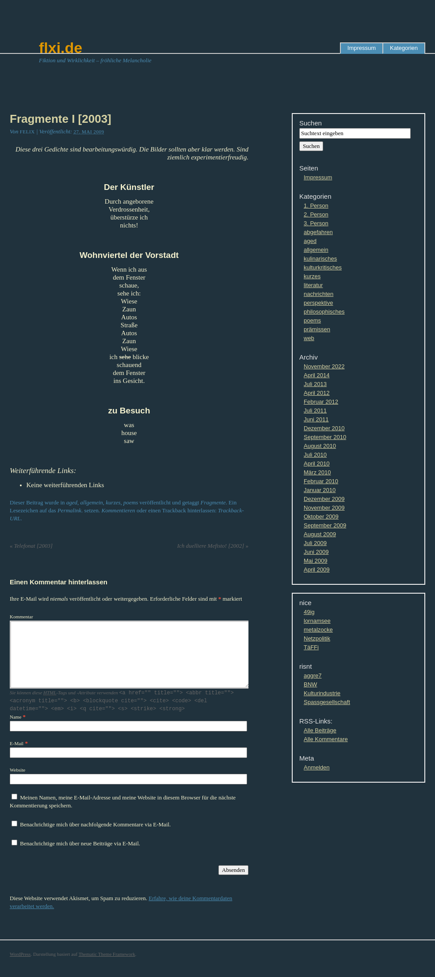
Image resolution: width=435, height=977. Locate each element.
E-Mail (16, 743)
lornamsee (317, 620)
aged (71, 502)
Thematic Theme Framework (107, 953)
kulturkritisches (323, 267)
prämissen (317, 329)
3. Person (316, 223)
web (309, 338)
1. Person (316, 205)
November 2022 (324, 366)
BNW (310, 684)
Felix (27, 131)
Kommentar (21, 616)
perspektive (318, 302)
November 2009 (324, 507)
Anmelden (317, 767)
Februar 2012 (321, 401)
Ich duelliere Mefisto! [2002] (212, 545)
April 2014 (317, 375)
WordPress (20, 953)
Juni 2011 (316, 419)
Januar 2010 (320, 490)
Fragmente (213, 502)
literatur (313, 285)
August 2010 (320, 446)
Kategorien (404, 48)
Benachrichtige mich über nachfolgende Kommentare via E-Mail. (95, 824)
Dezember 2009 (324, 499)
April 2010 (317, 463)
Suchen (310, 123)
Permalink (69, 510)
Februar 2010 (321, 481)
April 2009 (317, 569)
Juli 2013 (315, 384)
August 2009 (320, 534)
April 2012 (317, 393)
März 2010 (317, 472)
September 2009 (325, 525)
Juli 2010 (315, 454)
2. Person (316, 214)
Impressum (361, 48)
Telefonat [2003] (31, 545)
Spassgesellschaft (327, 702)
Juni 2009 (316, 552)
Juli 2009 (315, 543)
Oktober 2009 (321, 516)
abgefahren (318, 232)
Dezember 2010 (324, 428)
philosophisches (324, 311)
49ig (309, 612)
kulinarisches (320, 258)
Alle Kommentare (326, 739)
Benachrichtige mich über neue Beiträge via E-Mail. (80, 843)
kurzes (113, 502)
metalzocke (318, 629)
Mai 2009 (315, 560)
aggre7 (312, 675)
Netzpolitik (317, 638)
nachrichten (318, 294)
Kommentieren (118, 510)
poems (130, 502)
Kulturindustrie (322, 693)
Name (15, 716)
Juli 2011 (315, 410)
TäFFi (311, 647)
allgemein (91, 502)
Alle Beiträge (320, 730)
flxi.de (60, 47)
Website (17, 769)
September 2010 (325, 437)
